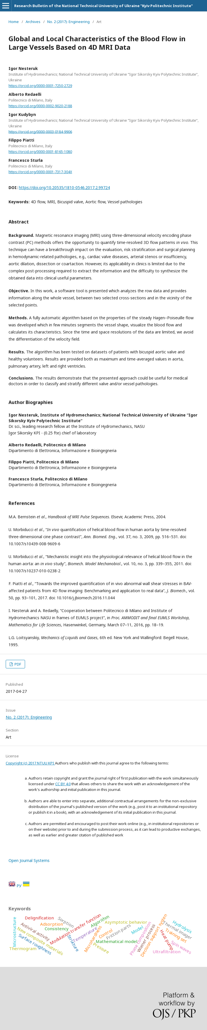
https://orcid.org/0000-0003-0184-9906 (40, 131)
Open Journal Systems (29, 860)
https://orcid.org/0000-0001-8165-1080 (40, 151)
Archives (33, 21)
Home (14, 21)
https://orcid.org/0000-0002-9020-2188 (40, 105)
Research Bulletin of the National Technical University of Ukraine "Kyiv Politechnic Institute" (103, 5)
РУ (20, 885)
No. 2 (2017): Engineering (68, 21)
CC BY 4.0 (63, 783)
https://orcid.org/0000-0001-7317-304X (40, 171)
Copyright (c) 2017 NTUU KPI (30, 763)
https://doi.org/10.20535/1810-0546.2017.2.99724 (64, 187)
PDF (17, 664)
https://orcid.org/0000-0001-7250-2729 (40, 85)
